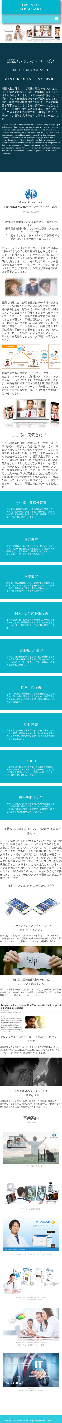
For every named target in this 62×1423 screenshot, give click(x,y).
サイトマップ (53, 1421)
